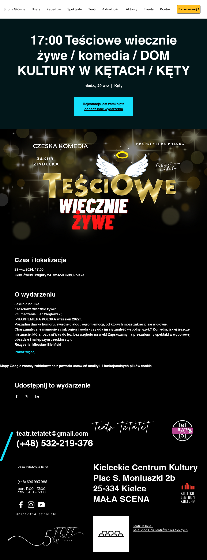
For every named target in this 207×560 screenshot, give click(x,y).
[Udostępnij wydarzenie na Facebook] (17, 396)
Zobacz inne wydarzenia (103, 109)
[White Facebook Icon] (20, 504)
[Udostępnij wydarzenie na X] (27, 396)
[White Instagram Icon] (31, 504)
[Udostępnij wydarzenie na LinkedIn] (37, 396)
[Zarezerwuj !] (188, 9)
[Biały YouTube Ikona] (41, 504)
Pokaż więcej (25, 352)
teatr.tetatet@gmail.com (52, 433)
